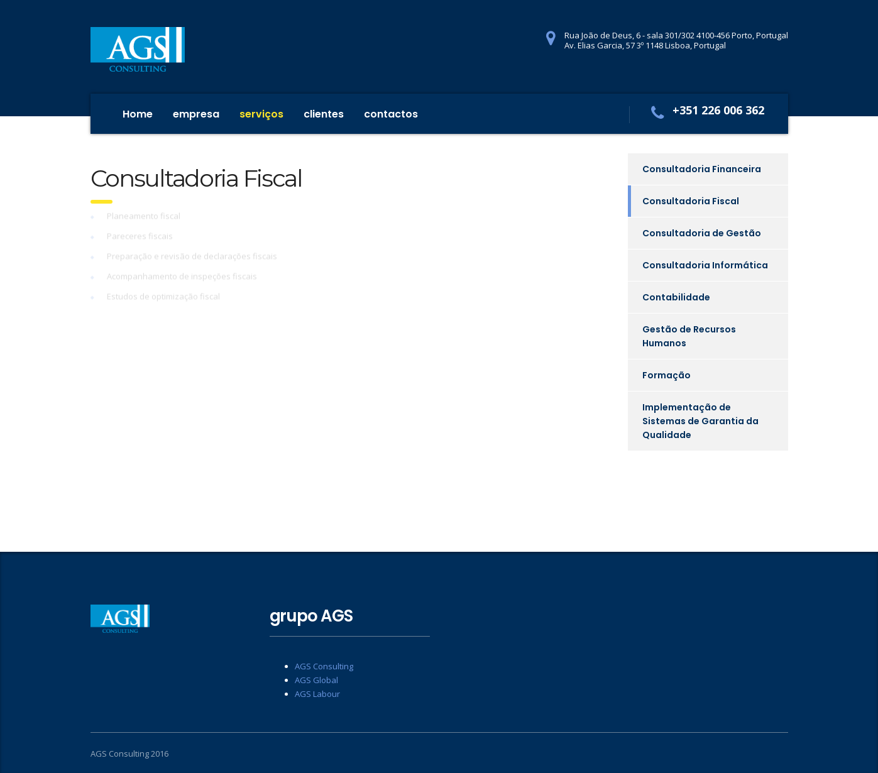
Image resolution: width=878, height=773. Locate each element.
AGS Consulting (324, 666)
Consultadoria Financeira (701, 169)
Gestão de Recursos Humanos (689, 336)
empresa (196, 114)
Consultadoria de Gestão (701, 233)
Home (138, 114)
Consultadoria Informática (705, 265)
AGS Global (316, 680)
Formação (666, 375)
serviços (261, 114)
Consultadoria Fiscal (690, 201)
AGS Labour (317, 693)
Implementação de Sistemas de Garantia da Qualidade (700, 421)
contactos (391, 114)
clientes (324, 114)
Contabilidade (676, 297)
